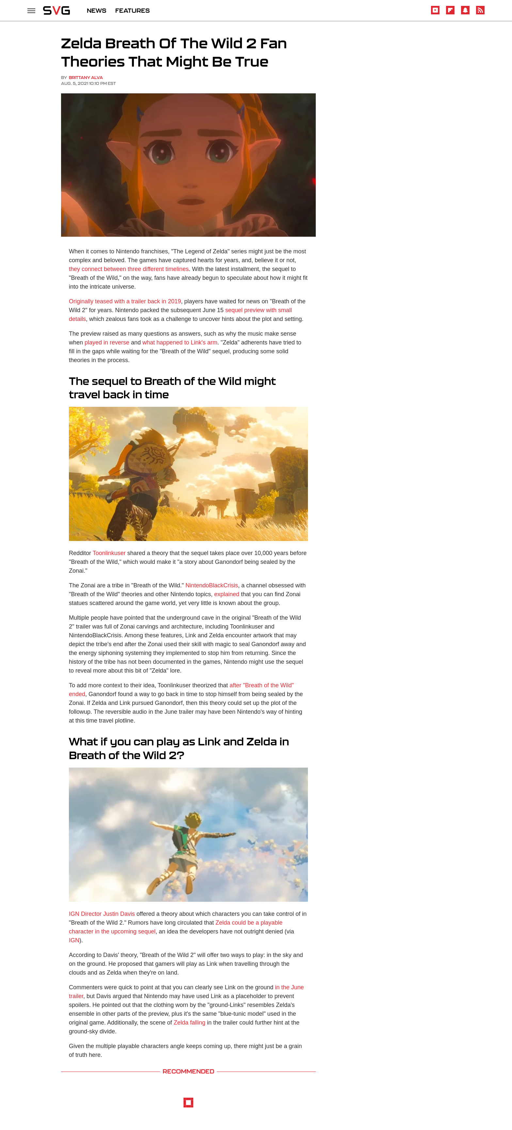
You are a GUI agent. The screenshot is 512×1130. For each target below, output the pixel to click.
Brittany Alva (86, 77)
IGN (74, 940)
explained (226, 594)
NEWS (96, 10)
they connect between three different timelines (129, 269)
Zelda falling (189, 1022)
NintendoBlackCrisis (211, 585)
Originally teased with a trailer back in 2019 (125, 301)
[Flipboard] (450, 13)
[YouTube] (435, 13)
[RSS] (480, 13)
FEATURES (132, 10)
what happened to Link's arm (179, 342)
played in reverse (107, 342)
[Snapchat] (465, 13)
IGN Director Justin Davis (102, 914)
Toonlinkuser (109, 553)
